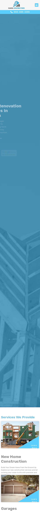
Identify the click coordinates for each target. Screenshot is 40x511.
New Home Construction (14, 462)
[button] (36, 5)
